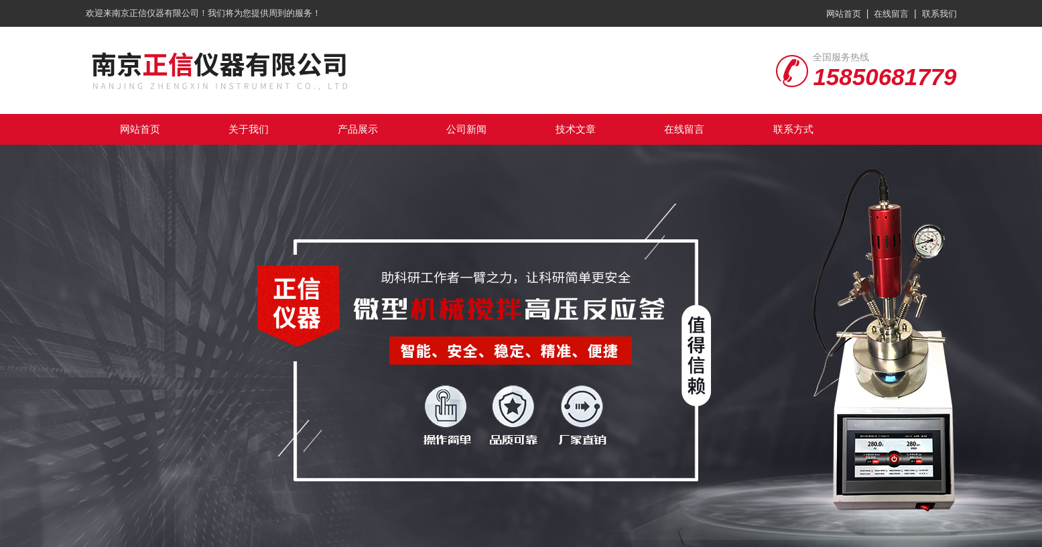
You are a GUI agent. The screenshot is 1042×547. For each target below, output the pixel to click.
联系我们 (939, 14)
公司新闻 (466, 129)
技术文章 (576, 129)
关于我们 (249, 129)
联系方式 (793, 129)
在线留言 (891, 14)
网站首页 (843, 14)
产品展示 (358, 129)
